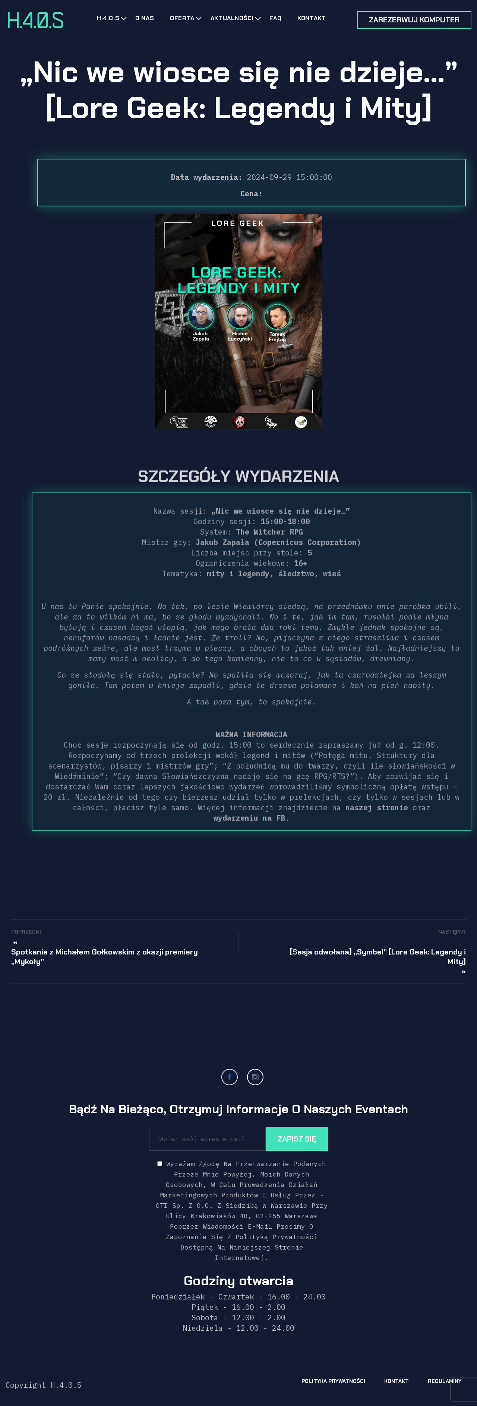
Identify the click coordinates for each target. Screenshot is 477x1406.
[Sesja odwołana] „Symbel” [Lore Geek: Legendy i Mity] (378, 956)
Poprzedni (26, 931)
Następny (452, 931)
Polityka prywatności (333, 1381)
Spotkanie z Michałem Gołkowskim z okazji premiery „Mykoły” (104, 956)
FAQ (275, 18)
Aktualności (232, 18)
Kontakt (311, 18)
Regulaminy (444, 1381)
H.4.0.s (108, 18)
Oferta (182, 18)
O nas (144, 18)
